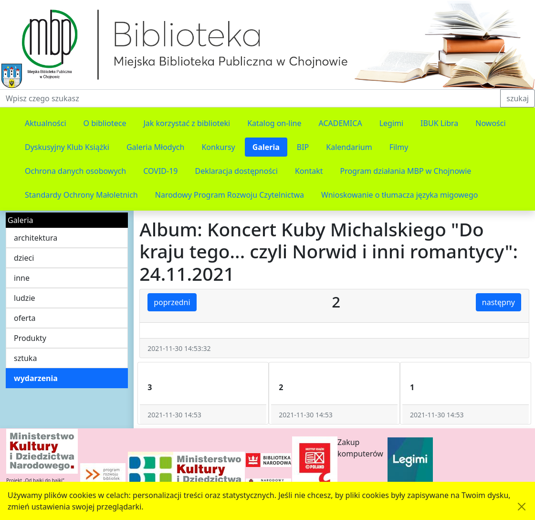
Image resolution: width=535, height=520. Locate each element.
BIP (303, 147)
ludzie (24, 298)
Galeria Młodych (155, 147)
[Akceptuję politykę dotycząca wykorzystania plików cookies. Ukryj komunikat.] (521, 506)
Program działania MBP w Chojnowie (405, 171)
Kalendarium (349, 147)
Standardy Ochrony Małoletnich (81, 195)
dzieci (24, 258)
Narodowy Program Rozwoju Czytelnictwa (229, 195)
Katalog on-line (274, 123)
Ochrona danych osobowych (75, 171)
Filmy (399, 147)
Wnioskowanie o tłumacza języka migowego (399, 195)
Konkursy (218, 147)
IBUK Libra (439, 123)
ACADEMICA (340, 123)
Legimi (391, 123)
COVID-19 (160, 171)
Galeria (266, 147)
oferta (25, 318)
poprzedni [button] (172, 302)
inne (22, 278)
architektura (35, 238)
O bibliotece (105, 123)
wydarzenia (36, 378)
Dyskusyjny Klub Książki (67, 147)
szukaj (517, 98)
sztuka (25, 358)
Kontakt (309, 171)
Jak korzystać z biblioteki (186, 123)
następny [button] (498, 302)
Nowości (490, 123)
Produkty (30, 338)
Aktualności (45, 123)
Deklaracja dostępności (236, 171)
